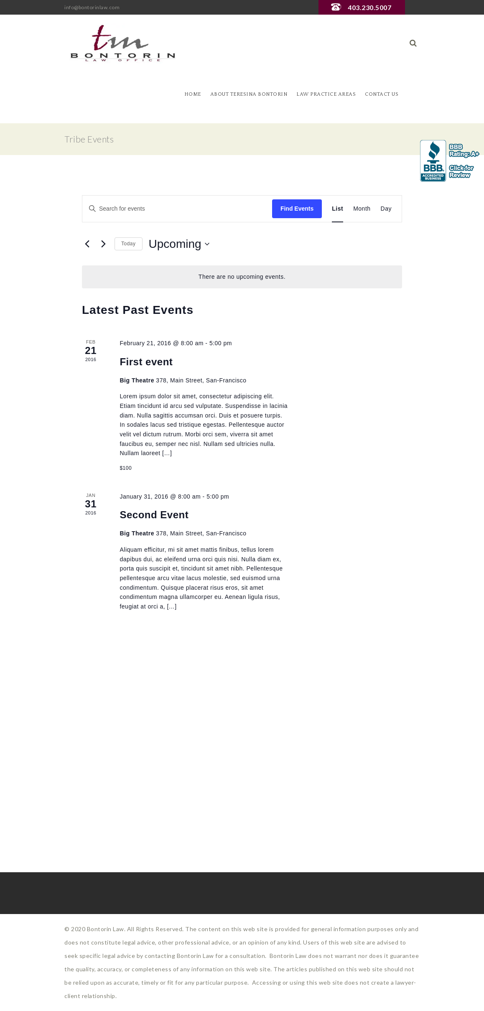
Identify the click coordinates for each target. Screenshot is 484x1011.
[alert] (242, 276)
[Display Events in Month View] (361, 209)
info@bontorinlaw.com (92, 7)
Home (192, 94)
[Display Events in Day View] (386, 209)
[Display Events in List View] (337, 209)
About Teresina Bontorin (249, 94)
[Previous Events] (87, 244)
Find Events (296, 208)
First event (146, 361)
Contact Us (381, 94)
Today (128, 244)
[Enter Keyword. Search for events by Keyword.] (177, 209)
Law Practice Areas (326, 94)
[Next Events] (103, 244)
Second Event (154, 514)
